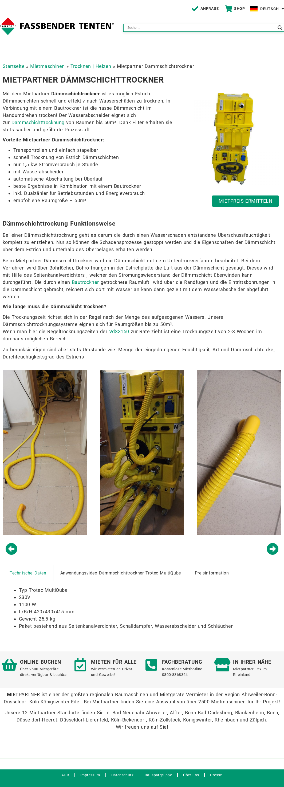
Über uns (191, 775)
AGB (65, 775)
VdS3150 (119, 331)
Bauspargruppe (158, 775)
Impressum (90, 775)
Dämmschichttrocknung (38, 122)
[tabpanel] (142, 608)
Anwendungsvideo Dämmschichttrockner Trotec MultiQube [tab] (120, 573)
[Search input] (201, 27)
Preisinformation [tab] (212, 573)
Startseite (14, 66)
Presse (216, 775)
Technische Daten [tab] (28, 573)
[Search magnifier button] (280, 27)
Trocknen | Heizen (90, 66)
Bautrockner (85, 282)
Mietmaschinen (47, 66)
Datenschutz (122, 775)
